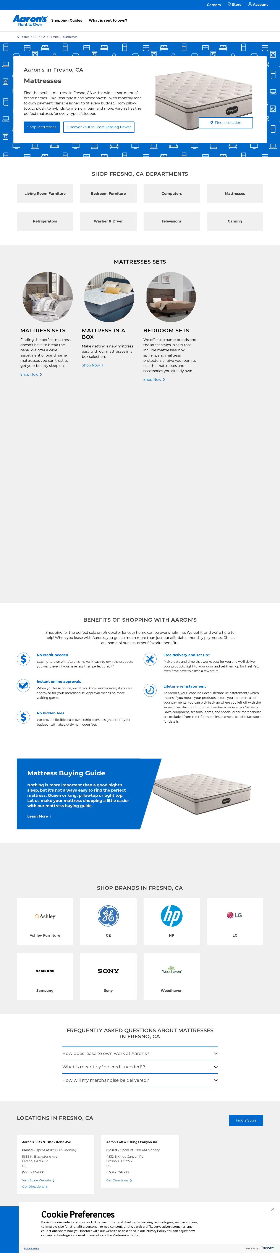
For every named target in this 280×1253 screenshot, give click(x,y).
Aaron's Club (74, 1065)
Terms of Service (123, 1058)
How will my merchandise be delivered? (105, 873)
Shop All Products (32, 1072)
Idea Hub (117, 1044)
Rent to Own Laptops (35, 1058)
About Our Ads (171, 1058)
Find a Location (225, 123)
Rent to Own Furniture (36, 1031)
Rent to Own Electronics (37, 1037)
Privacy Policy (121, 1051)
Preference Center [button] (126, 1235)
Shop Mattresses (41, 127)
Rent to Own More (33, 1051)
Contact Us (73, 1031)
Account (258, 5)
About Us (167, 1037)
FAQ (68, 1044)
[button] (273, 1209)
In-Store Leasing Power (82, 1058)
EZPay (69, 1072)
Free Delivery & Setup (127, 1031)
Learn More (37, 610)
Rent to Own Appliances (37, 1044)
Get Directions (33, 980)
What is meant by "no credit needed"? (103, 860)
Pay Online (73, 1037)
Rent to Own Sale (32, 1065)
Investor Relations (173, 1044)
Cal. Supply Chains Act (127, 1072)
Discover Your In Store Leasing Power (99, 127)
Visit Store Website (36, 974)
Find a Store (246, 914)
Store (234, 5)
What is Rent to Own (81, 1051)
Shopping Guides (66, 20)
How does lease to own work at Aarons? (105, 846)
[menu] (140, 16)
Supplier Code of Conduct (130, 1079)
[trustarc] (267, 1248)
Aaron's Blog (169, 1051)
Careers (214, 5)
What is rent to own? (108, 20)
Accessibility (120, 1065)
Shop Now (29, 374)
